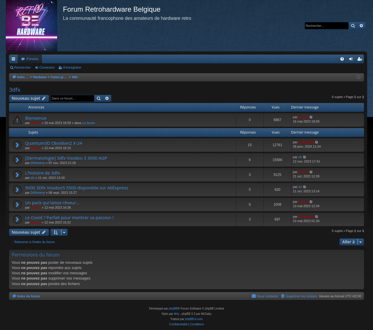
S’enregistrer (72, 67)
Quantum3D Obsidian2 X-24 (53, 143)
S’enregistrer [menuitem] (361, 60)
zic (300, 157)
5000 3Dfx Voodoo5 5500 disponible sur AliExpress (76, 188)
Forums (32, 59)
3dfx (14, 89)
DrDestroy (38, 163)
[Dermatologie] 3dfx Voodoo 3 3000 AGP (66, 158)
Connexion (47, 67)
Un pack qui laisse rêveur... (52, 202)
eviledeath (306, 142)
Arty (176, 313)
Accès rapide (14, 60)
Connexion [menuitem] (352, 60)
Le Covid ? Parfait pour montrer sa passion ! (69, 217)
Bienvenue (36, 118)
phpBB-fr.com (194, 319)
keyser (36, 123)
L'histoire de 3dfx (42, 173)
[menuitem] (342, 59)
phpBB (173, 308)
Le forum (88, 123)
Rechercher (22, 67)
